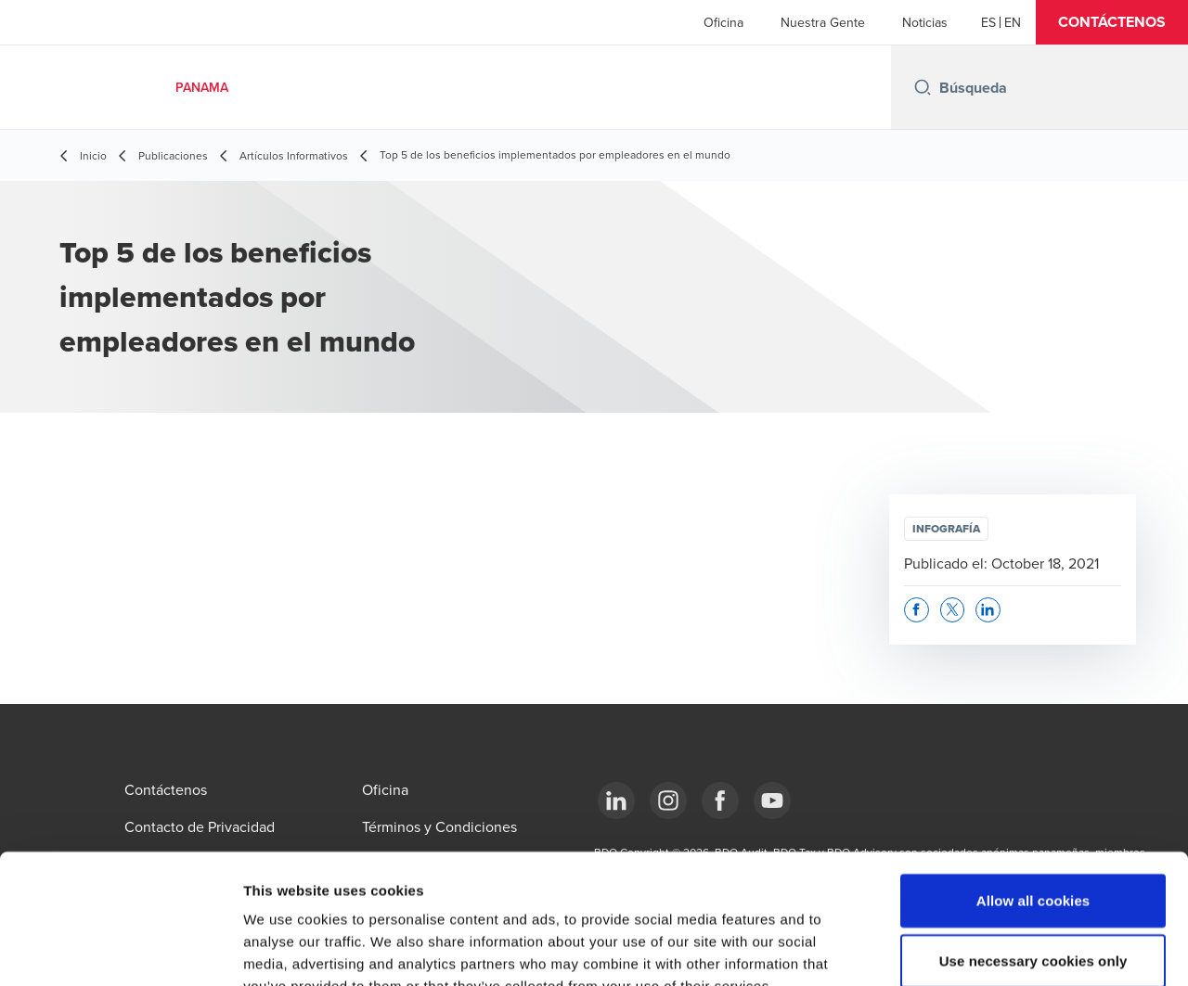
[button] (1112, 22)
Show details (974, 949)
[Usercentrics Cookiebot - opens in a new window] (120, 950)
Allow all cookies (1033, 789)
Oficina (723, 22)
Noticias (925, 22)
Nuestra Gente (823, 22)
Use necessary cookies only (1033, 850)
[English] (1012, 22)
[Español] (988, 22)
